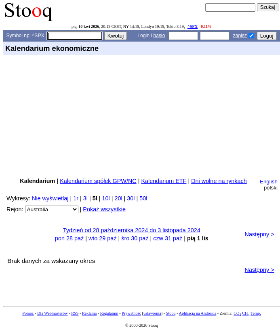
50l (143, 198)
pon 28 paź (69, 238)
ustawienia (152, 313)
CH (245, 313)
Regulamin (109, 313)
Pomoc (28, 313)
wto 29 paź (102, 238)
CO (237, 313)
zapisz (240, 35)
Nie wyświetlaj (50, 198)
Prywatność (131, 313)
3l (85, 198)
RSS (74, 313)
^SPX (192, 26)
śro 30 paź (134, 238)
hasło (159, 35)
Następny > (259, 234)
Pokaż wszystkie (104, 209)
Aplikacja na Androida (198, 313)
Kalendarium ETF (163, 181)
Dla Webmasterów (52, 313)
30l (131, 198)
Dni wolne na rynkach (219, 181)
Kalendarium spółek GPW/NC (98, 181)
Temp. (256, 313)
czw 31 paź (167, 238)
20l (118, 198)
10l (105, 198)
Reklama (89, 313)
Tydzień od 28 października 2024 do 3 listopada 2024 (131, 230)
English (269, 182)
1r (75, 198)
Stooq (171, 313)
